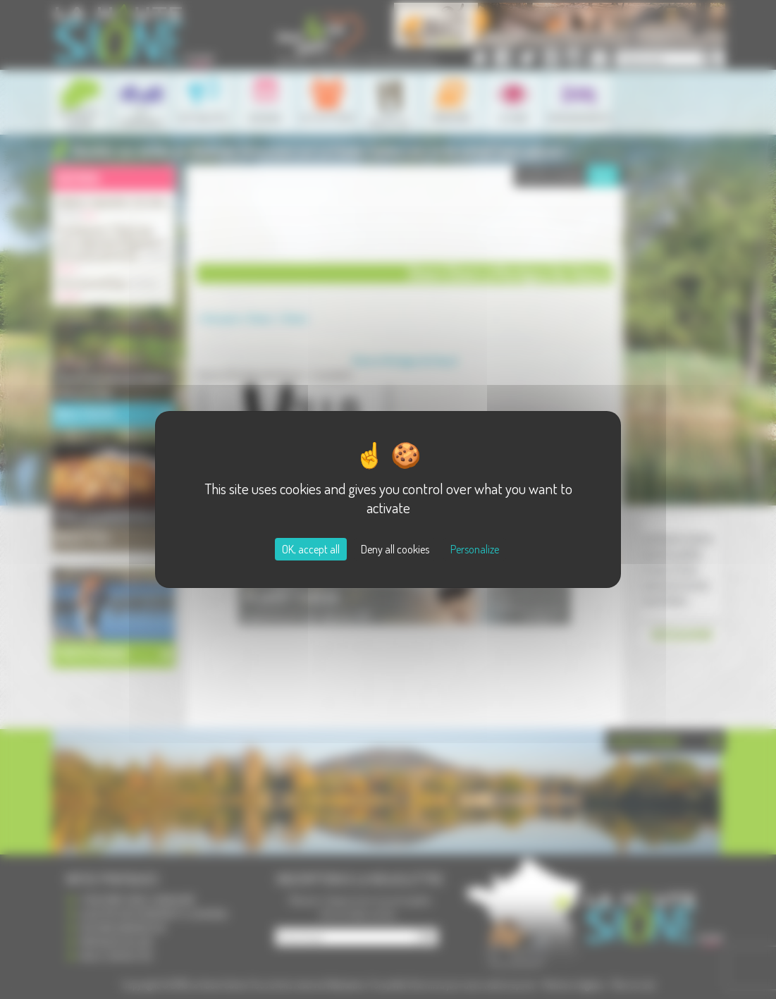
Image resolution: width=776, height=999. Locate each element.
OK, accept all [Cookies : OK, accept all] (311, 549)
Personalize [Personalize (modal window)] (474, 549)
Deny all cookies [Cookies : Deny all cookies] (395, 549)
